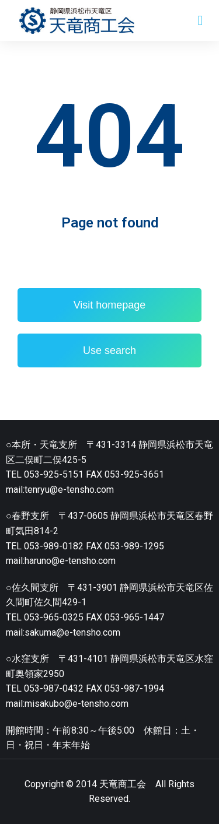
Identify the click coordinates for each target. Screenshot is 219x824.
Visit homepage (110, 305)
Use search (109, 350)
